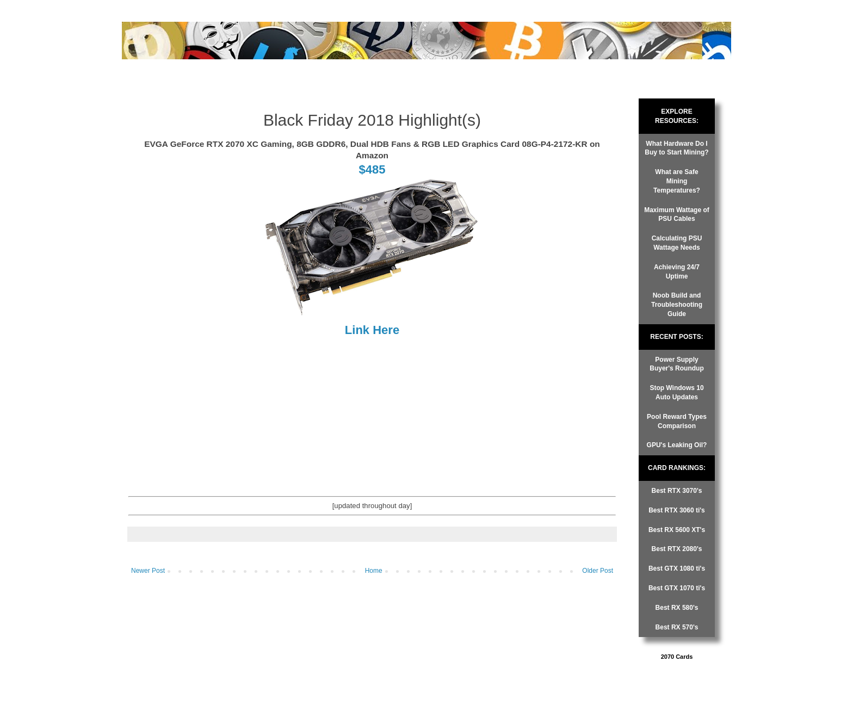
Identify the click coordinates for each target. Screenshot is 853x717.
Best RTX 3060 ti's (676, 510)
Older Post (597, 570)
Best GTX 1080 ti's (676, 568)
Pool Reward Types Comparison (677, 421)
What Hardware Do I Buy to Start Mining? (676, 148)
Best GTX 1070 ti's (676, 588)
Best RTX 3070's (677, 491)
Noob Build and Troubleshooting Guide (676, 305)
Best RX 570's (677, 627)
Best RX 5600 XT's (676, 530)
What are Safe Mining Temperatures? (676, 181)
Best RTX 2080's (677, 549)
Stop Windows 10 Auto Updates (676, 392)
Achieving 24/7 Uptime (677, 271)
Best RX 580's (677, 607)
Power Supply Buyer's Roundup (677, 364)
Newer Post (148, 570)
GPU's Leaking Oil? (677, 445)
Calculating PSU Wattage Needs (677, 242)
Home (373, 570)
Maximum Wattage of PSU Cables (676, 214)
